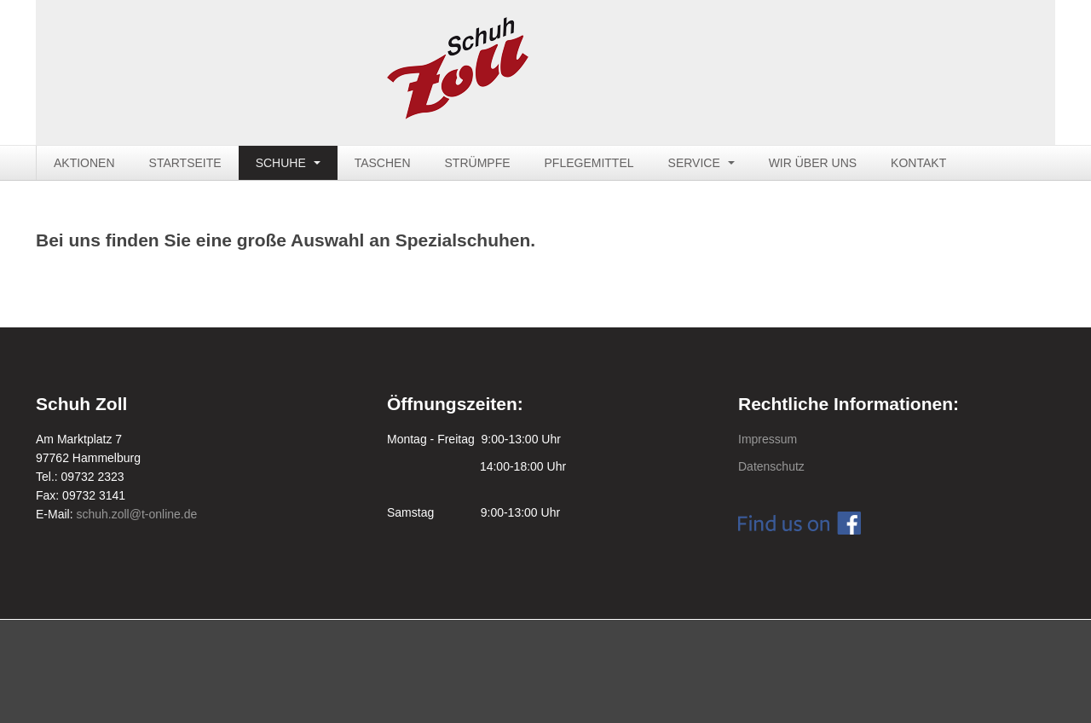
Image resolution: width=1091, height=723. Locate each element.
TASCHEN (383, 163)
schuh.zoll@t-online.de (136, 514)
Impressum (767, 439)
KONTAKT (918, 163)
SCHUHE (288, 163)
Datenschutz (771, 466)
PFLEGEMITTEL (589, 163)
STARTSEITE (185, 163)
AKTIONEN (84, 163)
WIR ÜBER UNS (813, 163)
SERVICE (701, 163)
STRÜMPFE (478, 163)
